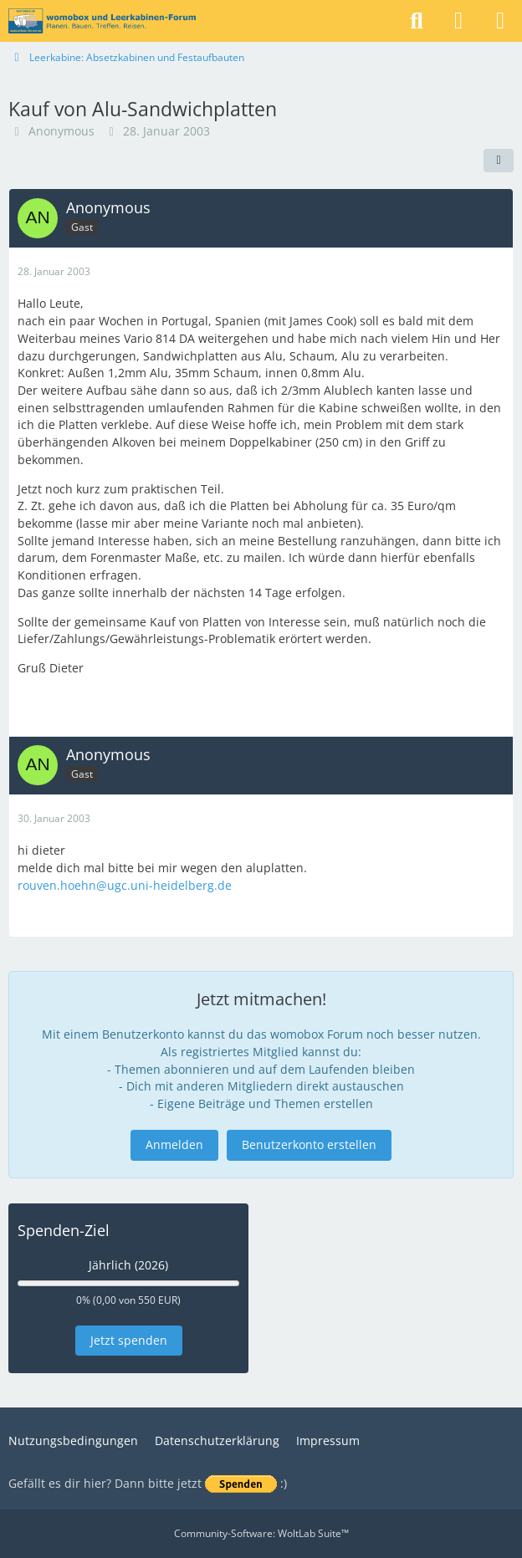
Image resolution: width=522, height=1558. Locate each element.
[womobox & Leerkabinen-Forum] (102, 21)
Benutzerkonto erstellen (309, 1144)
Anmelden (174, 1144)
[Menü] (500, 21)
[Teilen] (499, 160)
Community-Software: (261, 1533)
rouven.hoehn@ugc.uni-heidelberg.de (125, 885)
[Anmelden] (458, 21)
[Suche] (416, 21)
